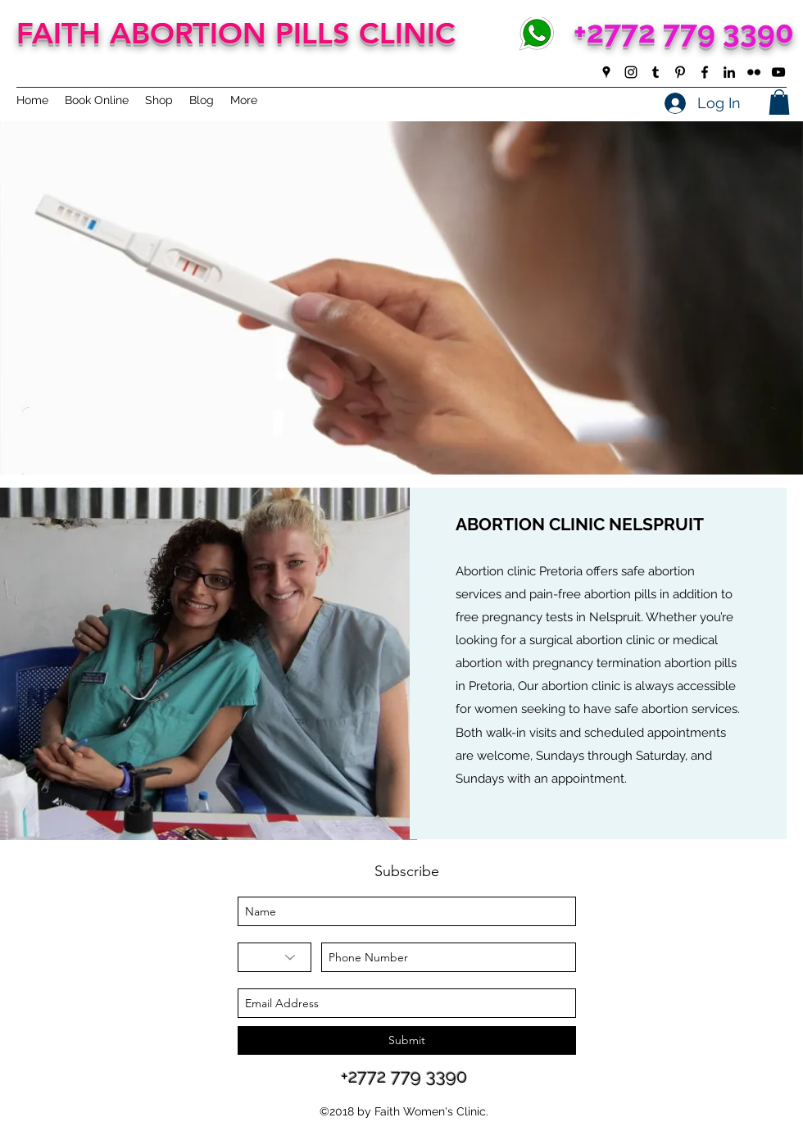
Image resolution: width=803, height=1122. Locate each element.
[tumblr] (655, 72)
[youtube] (778, 72)
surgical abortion (576, 640)
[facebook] (704, 72)
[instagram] (631, 72)
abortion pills (620, 594)
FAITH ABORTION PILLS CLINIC (236, 33)
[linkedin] (729, 72)
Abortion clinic (496, 571)
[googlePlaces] (606, 72)
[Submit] (407, 1040)
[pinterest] (680, 72)
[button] (779, 102)
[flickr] (754, 72)
